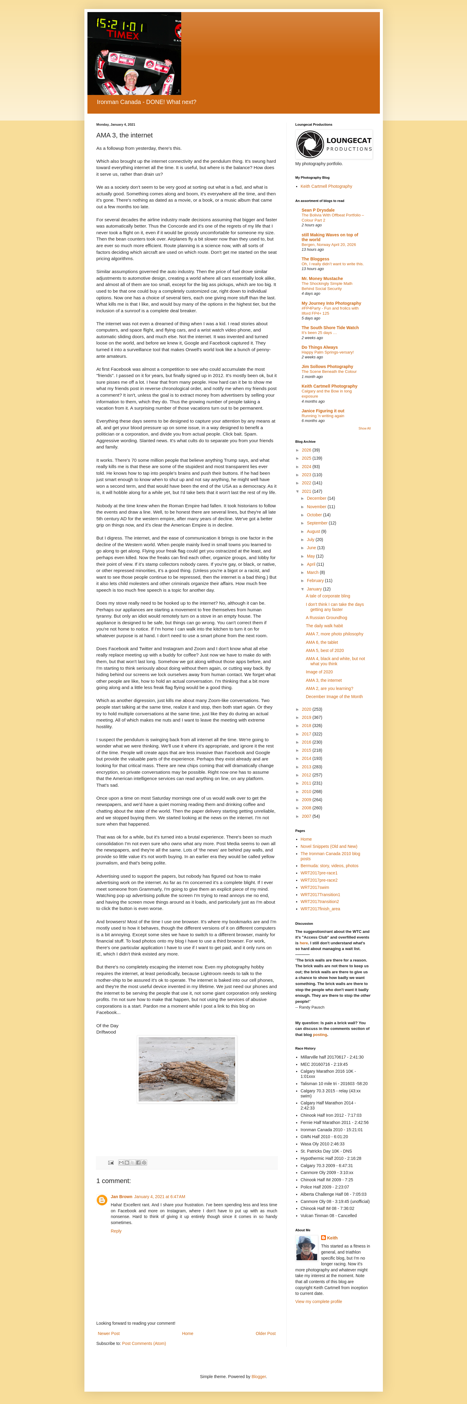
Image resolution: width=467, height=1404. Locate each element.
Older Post (266, 1333)
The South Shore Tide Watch (330, 327)
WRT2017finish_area (320, 908)
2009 (307, 799)
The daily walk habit (324, 625)
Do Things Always (320, 347)
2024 (307, 466)
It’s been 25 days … (319, 332)
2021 (307, 491)
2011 (307, 783)
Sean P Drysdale (318, 210)
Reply (116, 1231)
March (313, 572)
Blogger (258, 1376)
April (312, 564)
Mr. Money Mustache (322, 278)
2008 (307, 807)
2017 (307, 734)
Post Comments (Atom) (144, 1343)
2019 (307, 717)
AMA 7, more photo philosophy (334, 633)
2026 (307, 450)
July (311, 539)
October (315, 514)
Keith (332, 1238)
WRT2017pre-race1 (319, 872)
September (318, 523)
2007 (307, 816)
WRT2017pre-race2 (319, 880)
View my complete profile (318, 1301)
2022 (307, 482)
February (316, 580)
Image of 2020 (319, 671)
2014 (307, 758)
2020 (307, 709)
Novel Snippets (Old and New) (329, 846)
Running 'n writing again (323, 416)
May (311, 556)
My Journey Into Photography (331, 303)
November (317, 506)
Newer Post (109, 1333)
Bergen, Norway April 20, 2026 (329, 244)
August (314, 531)
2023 (307, 474)
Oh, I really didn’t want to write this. (333, 264)
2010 (307, 791)
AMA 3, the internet (324, 680)
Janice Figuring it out (323, 410)
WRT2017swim (315, 887)
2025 (307, 458)
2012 (307, 775)
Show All (364, 428)
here (304, 943)
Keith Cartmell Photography (326, 186)
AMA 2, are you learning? (329, 688)
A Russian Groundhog (326, 617)
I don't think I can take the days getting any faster (335, 607)
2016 (307, 742)
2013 (307, 766)
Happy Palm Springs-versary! (328, 352)
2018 (307, 725)
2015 (307, 750)
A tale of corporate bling (328, 595)
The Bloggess (316, 259)
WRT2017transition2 (320, 901)
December (317, 498)
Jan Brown (122, 1196)
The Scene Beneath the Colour (329, 371)
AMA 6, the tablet (322, 642)
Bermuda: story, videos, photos (329, 865)
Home (187, 1333)
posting (320, 1034)
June (312, 547)
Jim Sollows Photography (327, 366)
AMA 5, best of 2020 (325, 650)
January (315, 589)
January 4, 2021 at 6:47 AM (159, 1196)
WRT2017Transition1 (320, 894)
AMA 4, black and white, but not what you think (335, 661)
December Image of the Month (334, 696)
